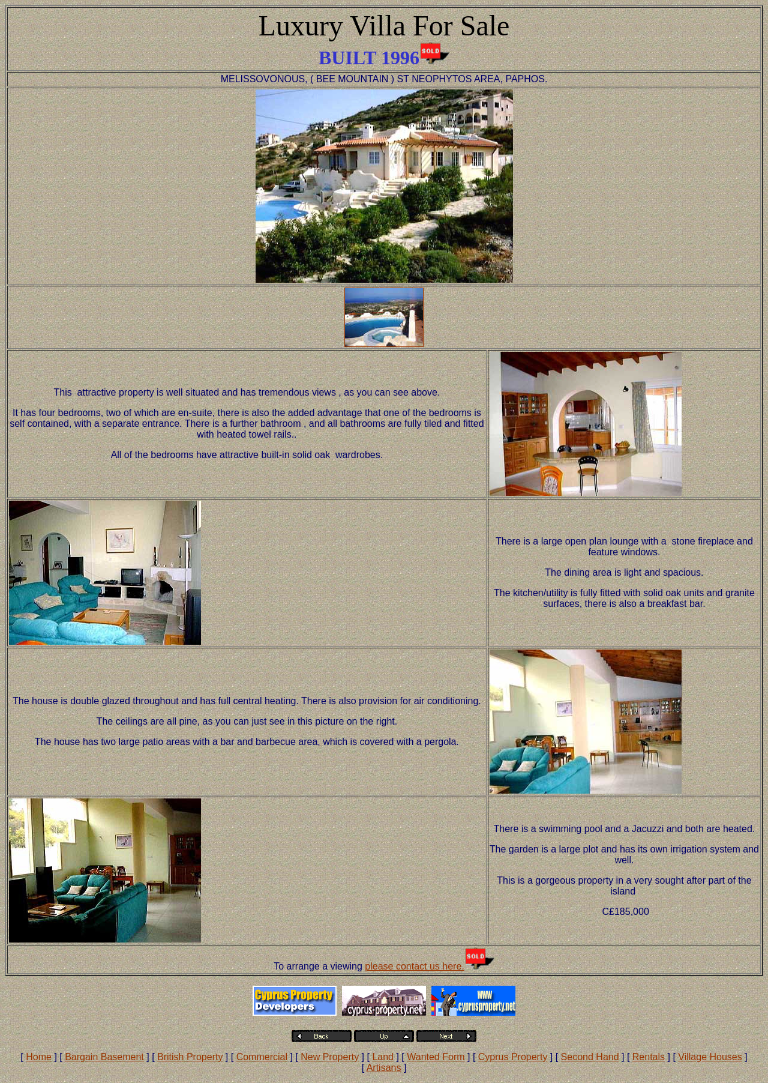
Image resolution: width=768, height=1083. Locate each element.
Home (39, 1057)
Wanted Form (435, 1057)
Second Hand (590, 1057)
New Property (330, 1057)
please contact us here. (414, 966)
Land (383, 1057)
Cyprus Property (513, 1057)
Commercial (261, 1057)
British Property (190, 1057)
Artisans (384, 1068)
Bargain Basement (104, 1057)
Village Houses (710, 1057)
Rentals (648, 1057)
